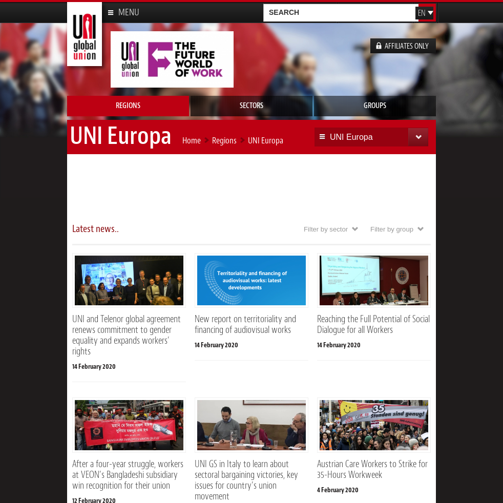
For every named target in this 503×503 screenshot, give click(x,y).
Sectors (251, 106)
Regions (128, 106)
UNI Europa (265, 140)
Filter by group (391, 229)
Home (191, 140)
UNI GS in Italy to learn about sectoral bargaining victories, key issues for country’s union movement (246, 480)
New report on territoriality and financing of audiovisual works (245, 324)
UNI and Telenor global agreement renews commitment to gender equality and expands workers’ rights (126, 335)
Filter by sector (326, 229)
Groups (375, 106)
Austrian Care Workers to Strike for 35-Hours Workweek (372, 469)
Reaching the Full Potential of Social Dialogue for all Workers (373, 324)
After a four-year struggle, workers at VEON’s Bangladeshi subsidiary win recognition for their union (127, 475)
